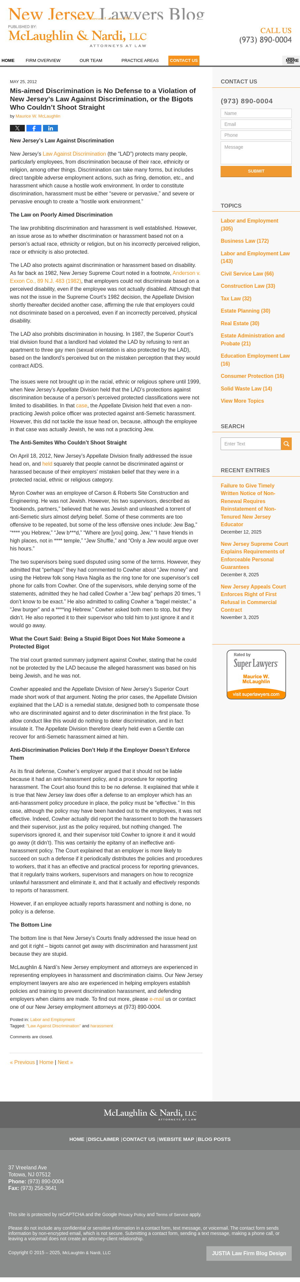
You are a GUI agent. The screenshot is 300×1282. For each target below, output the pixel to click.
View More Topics (240, 385)
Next (65, 1068)
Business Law (242, 237)
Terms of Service (174, 1220)
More (286, 66)
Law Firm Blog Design (260, 1258)
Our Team (107, 66)
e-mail (157, 1004)
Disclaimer (110, 1140)
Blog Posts (209, 1140)
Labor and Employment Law (251, 252)
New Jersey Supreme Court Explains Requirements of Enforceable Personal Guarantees (251, 519)
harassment (101, 1031)
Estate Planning (243, 302)
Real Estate (238, 314)
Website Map (175, 1140)
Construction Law (245, 279)
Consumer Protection (249, 362)
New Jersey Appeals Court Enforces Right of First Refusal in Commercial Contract (254, 555)
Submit (256, 176)
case (81, 411)
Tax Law (234, 290)
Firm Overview (59, 66)
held (48, 469)
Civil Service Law (244, 267)
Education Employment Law (251, 347)
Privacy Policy (132, 1220)
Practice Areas (156, 66)
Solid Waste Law (244, 374)
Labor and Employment (52, 1025)
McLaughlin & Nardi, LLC (88, 1257)
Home (16, 66)
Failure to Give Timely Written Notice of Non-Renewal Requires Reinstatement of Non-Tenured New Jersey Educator (256, 480)
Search (286, 428)
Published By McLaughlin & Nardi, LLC (265, 41)
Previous (22, 1068)
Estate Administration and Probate (249, 329)
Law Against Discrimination (75, 159)
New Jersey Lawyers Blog (77, 42)
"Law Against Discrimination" (53, 1031)
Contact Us (207, 66)
